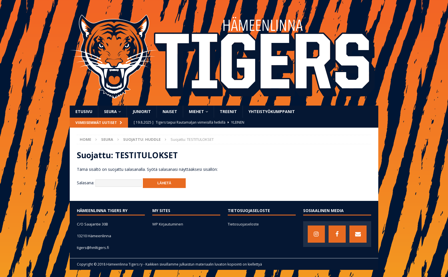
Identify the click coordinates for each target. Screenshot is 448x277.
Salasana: (109, 182)
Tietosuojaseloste (243, 224)
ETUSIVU (83, 111)
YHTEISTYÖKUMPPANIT (272, 111)
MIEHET (196, 111)
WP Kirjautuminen (167, 224)
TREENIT (228, 111)
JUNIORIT (142, 111)
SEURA (110, 111)
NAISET (170, 111)
